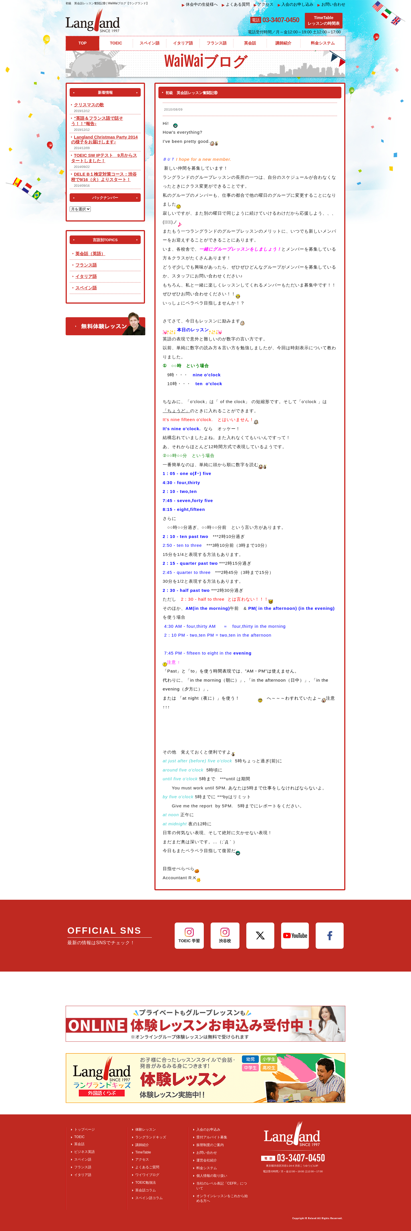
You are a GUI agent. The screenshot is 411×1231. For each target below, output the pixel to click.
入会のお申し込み (296, 4)
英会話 (79, 1144)
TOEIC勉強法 (145, 1183)
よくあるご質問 (147, 1167)
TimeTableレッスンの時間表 (324, 20)
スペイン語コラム (149, 1198)
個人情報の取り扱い (211, 1176)
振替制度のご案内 (210, 1145)
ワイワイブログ (147, 1175)
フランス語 (86, 265)
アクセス (264, 4)
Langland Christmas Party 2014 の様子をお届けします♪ (104, 139)
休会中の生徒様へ (200, 4)
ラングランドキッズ (150, 1137)
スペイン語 (86, 287)
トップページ (84, 1130)
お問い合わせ (331, 4)
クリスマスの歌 (89, 104)
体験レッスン (145, 1130)
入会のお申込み (208, 1130)
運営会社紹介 (206, 1160)
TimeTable (143, 1152)
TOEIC (79, 1137)
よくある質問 (236, 4)
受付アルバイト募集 (211, 1137)
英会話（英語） (90, 253)
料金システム (206, 1168)
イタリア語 (86, 276)
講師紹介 (142, 1145)
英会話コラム (145, 1190)
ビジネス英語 (84, 1152)
